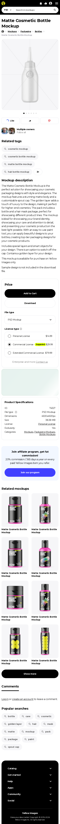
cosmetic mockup (16, 149)
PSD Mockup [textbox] (14, 319)
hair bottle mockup (16, 171)
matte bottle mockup (18, 164)
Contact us (42, 361)
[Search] (55, 10)
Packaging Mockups (44, 432)
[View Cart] (41, 3)
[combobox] (36, 10)
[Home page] (3, 31)
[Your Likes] (46, 3)
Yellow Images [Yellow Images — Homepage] (30, 813)
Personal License (46, 424)
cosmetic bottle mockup (19, 156)
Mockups (28, 432)
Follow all (21, 132)
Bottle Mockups (47, 434)
